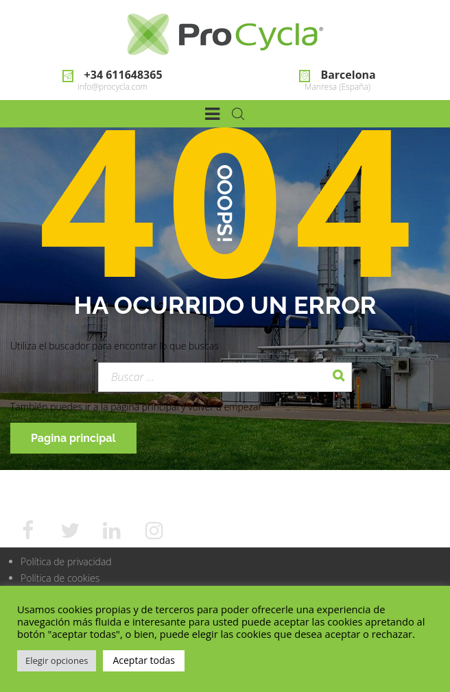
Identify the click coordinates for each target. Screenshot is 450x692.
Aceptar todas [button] (144, 660)
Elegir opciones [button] (56, 660)
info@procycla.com (112, 86)
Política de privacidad (66, 561)
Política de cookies (60, 577)
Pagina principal (73, 438)
